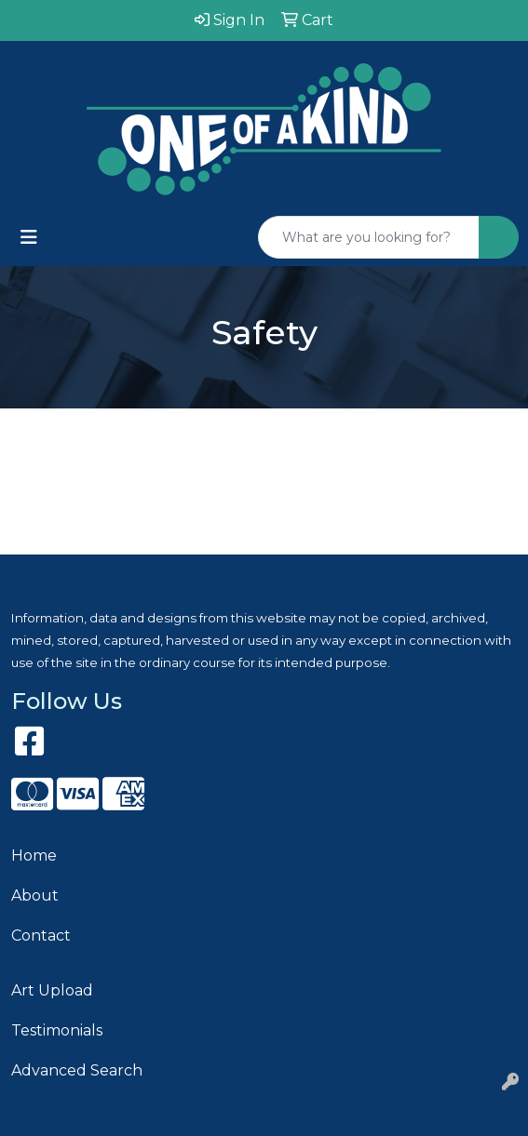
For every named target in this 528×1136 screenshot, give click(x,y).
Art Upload (52, 990)
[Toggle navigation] (28, 237)
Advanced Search (76, 1070)
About (35, 895)
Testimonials (56, 1030)
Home (34, 855)
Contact (41, 935)
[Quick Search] (369, 237)
